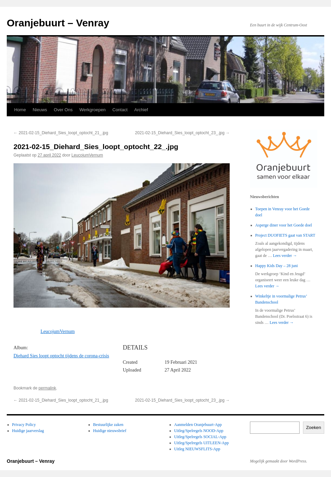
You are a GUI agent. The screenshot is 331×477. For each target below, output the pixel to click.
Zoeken (313, 427)
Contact (120, 109)
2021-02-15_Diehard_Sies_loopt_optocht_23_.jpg (182, 132)
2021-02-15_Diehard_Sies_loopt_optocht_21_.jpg (61, 132)
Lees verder (285, 255)
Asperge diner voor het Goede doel (283, 225)
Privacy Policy (24, 424)
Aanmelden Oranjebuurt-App (198, 424)
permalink (47, 388)
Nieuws (40, 109)
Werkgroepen (92, 109)
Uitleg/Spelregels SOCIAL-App (200, 436)
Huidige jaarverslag (28, 430)
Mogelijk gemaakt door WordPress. (278, 461)
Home (20, 109)
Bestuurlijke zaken (108, 424)
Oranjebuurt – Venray (58, 22)
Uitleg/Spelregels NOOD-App (199, 430)
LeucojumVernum (87, 155)
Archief (141, 109)
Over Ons (63, 109)
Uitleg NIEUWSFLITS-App (197, 449)
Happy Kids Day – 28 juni (276, 265)
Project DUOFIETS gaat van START (285, 235)
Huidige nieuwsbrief (109, 430)
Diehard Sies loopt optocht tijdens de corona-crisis (61, 355)
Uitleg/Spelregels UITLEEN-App (201, 442)
